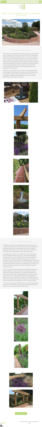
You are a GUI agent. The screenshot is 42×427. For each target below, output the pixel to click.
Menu (3, 1)
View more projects (21, 413)
